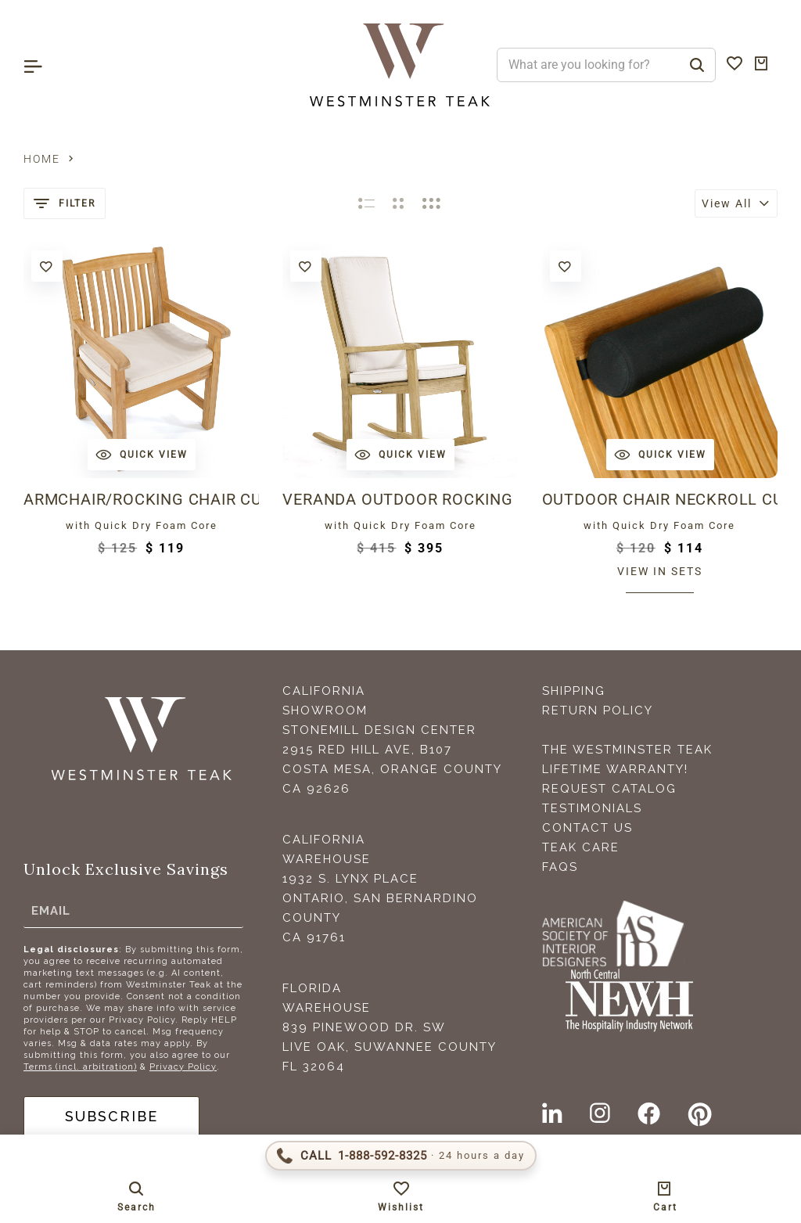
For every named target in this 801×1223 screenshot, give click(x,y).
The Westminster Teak (627, 750)
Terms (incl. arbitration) (80, 1067)
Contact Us (587, 828)
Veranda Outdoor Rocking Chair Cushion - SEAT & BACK (400, 499)
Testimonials (592, 808)
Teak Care (581, 847)
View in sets (659, 571)
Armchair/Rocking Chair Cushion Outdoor (141, 499)
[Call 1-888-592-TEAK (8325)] (401, 1156)
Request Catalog (609, 789)
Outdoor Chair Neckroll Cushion (660, 499)
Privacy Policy (183, 1067)
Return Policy (597, 710)
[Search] (697, 65)
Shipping (573, 691)
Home (41, 159)
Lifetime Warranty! (615, 769)
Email (50, 911)
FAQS (560, 867)
